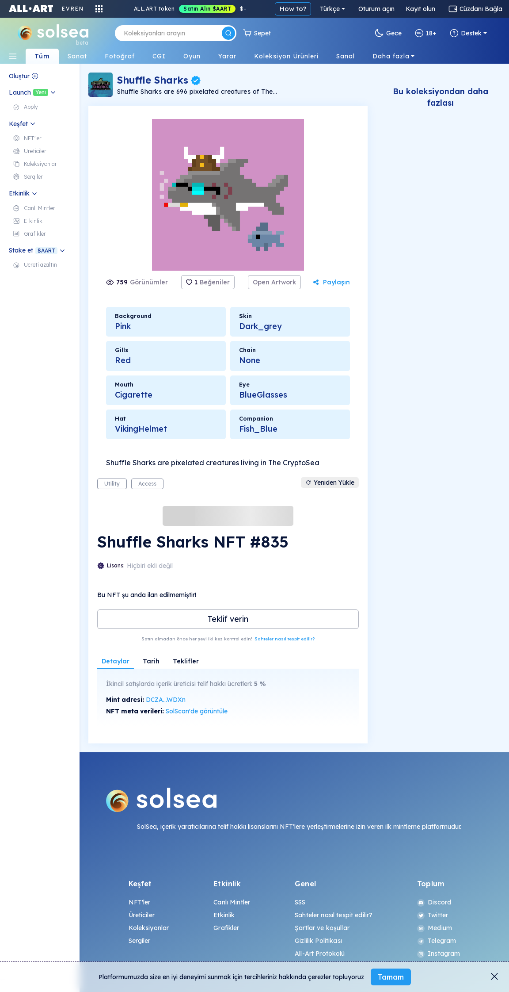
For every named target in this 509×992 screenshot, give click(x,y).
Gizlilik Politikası (318, 941)
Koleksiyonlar (149, 928)
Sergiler (140, 941)
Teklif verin (228, 619)
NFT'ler (140, 902)
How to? (293, 8)
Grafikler (226, 928)
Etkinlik (224, 915)
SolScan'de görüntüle (197, 711)
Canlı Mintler (231, 902)
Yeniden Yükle (329, 482)
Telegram (436, 940)
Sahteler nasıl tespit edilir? (284, 639)
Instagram (438, 953)
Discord (434, 902)
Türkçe (330, 9)
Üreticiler (142, 915)
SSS (300, 902)
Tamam (391, 977)
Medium (434, 928)
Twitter (432, 915)
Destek (466, 33)
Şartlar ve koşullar (322, 928)
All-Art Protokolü (320, 954)
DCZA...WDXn (166, 700)
